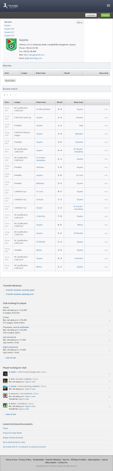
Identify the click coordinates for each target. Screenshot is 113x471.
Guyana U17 (9, 32)
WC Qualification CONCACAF (21, 109)
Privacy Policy (25, 459)
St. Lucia (79, 175)
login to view (30, 381)
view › (106, 109)
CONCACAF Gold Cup (22, 117)
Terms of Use (11, 459)
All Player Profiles (78, 459)
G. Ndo (12, 379)
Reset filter (10, 80)
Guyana (7, 25)
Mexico (80, 225)
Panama (79, 117)
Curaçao (39, 199)
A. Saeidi (13, 386)
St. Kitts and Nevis (43, 109)
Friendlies (18, 125)
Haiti (81, 125)
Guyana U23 (9, 35)
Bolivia (39, 250)
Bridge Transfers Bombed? (13, 437)
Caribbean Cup (20, 191)
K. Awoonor (14, 393)
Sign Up (105, 15)
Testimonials (38, 459)
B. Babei (12, 403)
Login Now (91, 15)
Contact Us (63, 462)
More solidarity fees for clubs (14, 442)
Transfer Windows (53, 459)
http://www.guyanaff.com (34, 55)
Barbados (79, 134)
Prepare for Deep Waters (12, 433)
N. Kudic (12, 372)
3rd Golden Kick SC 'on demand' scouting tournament (24, 447)
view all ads (11, 358)
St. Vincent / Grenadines (78, 150)
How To (66, 459)
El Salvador (78, 233)
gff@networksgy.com (33, 58)
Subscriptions (94, 459)
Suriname (79, 142)
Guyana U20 (9, 29)
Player (5, 428)
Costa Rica (40, 216)
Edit (79, 22)
